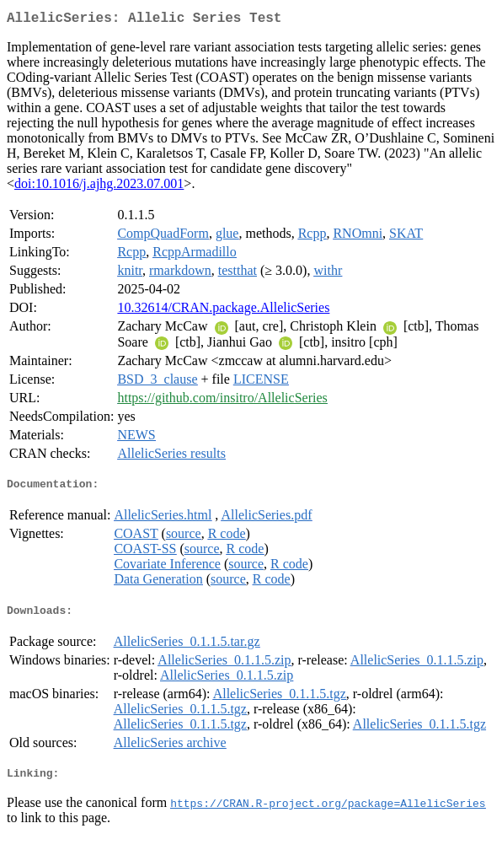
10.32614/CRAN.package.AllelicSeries (223, 311)
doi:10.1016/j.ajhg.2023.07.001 (99, 187)
